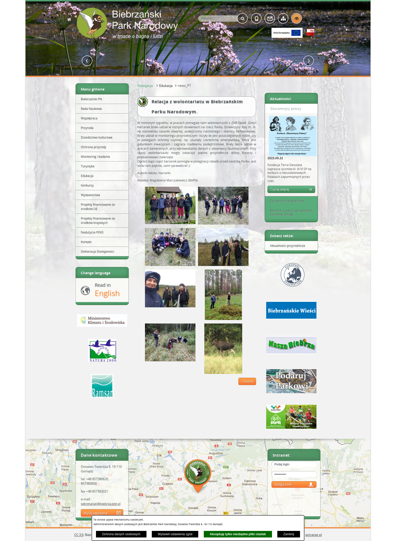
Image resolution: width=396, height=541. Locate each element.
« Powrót (247, 381)
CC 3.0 (78, 534)
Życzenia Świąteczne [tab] (285, 201)
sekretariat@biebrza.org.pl (100, 503)
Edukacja (165, 85)
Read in (107, 290)
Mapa (198, 477)
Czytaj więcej (279, 189)
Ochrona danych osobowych (121, 534)
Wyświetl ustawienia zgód (175, 534)
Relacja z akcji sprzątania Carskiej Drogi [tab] (289, 212)
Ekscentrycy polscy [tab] (284, 108)
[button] (87, 61)
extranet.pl (313, 534)
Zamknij (288, 534)
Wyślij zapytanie (96, 513)
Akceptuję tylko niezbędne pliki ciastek (238, 534)
